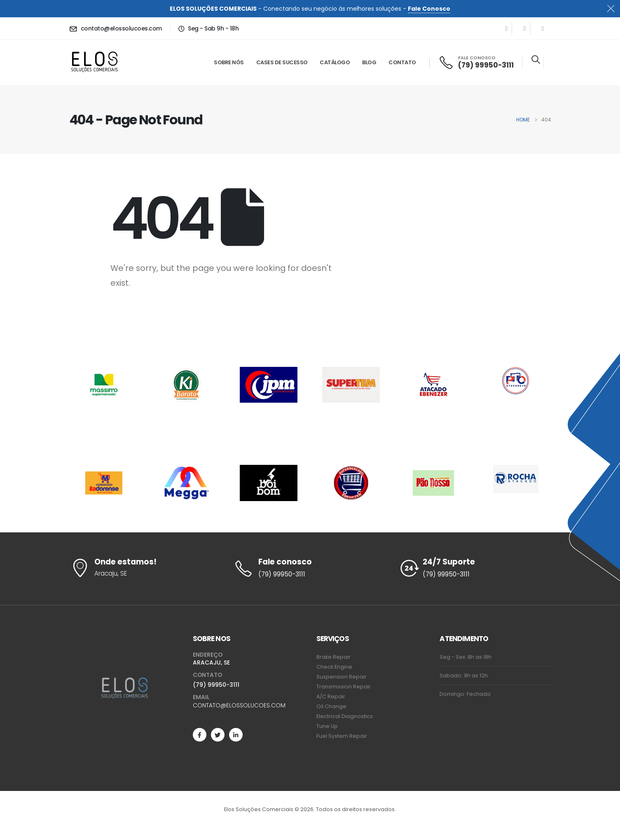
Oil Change (331, 706)
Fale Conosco (429, 9)
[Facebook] (507, 28)
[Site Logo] (94, 63)
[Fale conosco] (310, 568)
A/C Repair (330, 696)
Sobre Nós (229, 62)
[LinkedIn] (543, 28)
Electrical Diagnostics (344, 716)
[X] (525, 28)
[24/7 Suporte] (474, 568)
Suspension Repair (341, 676)
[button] (536, 59)
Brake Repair (333, 656)
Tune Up (327, 726)
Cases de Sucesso (282, 62)
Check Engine (334, 666)
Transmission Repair (343, 686)
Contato (402, 62)
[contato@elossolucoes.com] (115, 28)
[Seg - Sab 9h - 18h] (208, 28)
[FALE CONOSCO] (476, 62)
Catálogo (335, 62)
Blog (369, 62)
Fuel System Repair (341, 735)
